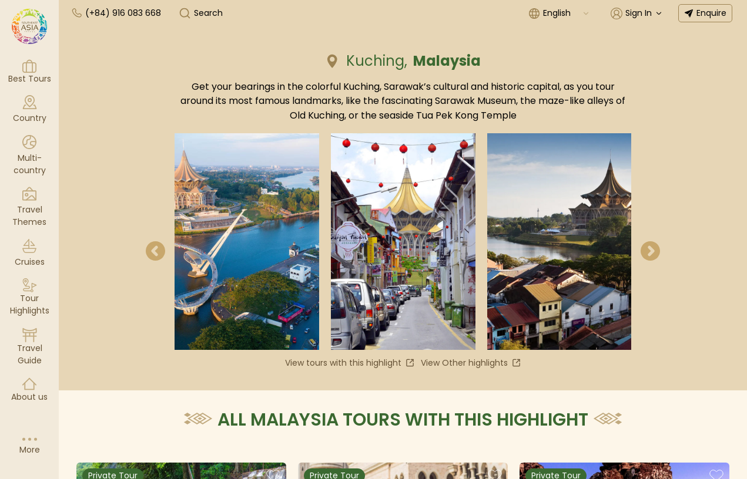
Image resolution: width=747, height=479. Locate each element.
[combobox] (566, 13)
